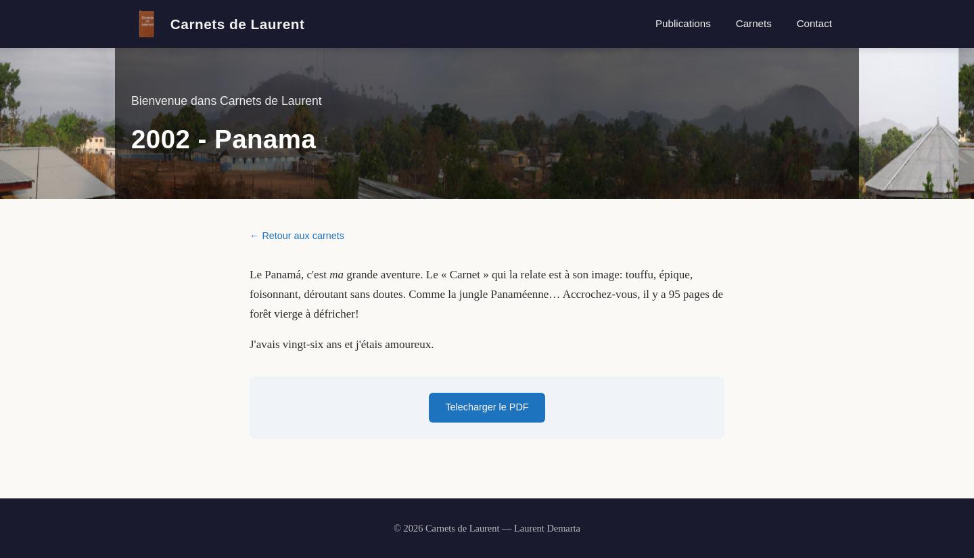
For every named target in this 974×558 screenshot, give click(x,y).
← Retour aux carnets (297, 235)
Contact (814, 23)
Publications (683, 23)
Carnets (754, 23)
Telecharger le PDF (486, 407)
